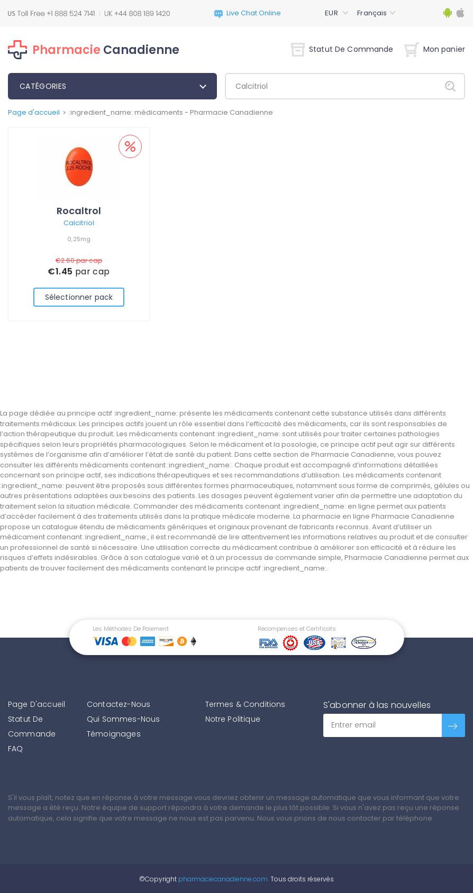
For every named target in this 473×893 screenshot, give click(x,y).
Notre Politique (232, 719)
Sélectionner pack (79, 297)
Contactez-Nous (118, 704)
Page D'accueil (36, 704)
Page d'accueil (34, 112)
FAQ (15, 748)
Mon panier (434, 49)
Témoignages (114, 734)
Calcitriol (78, 223)
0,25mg (78, 239)
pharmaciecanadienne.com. (223, 878)
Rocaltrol (79, 210)
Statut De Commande (342, 49)
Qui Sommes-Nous (123, 719)
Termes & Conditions (245, 704)
